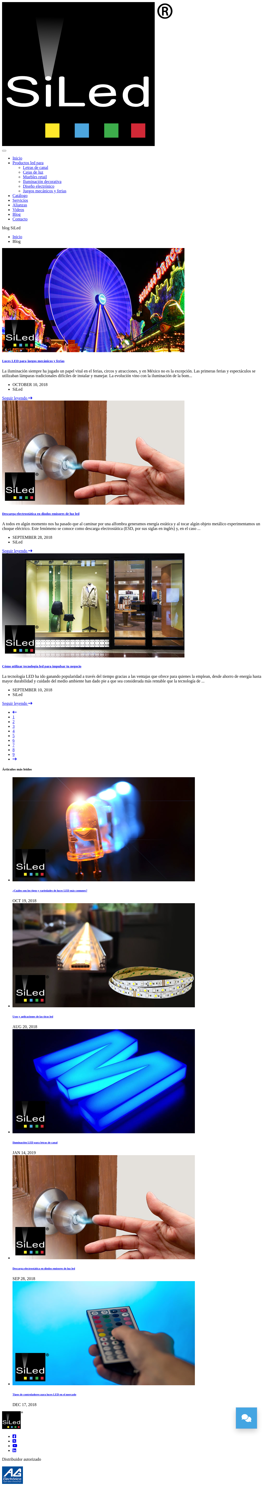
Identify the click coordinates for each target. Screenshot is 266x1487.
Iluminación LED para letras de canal (35, 1142)
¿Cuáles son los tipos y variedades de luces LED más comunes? (50, 890)
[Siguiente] (15, 759)
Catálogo (20, 195)
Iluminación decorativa (42, 181)
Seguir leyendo (17, 398)
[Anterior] (15, 712)
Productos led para (28, 163)
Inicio (17, 158)
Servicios (20, 200)
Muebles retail (35, 177)
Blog (17, 214)
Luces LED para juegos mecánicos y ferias (33, 361)
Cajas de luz (33, 172)
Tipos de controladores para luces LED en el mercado (44, 1394)
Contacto (20, 219)
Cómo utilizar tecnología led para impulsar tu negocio (41, 666)
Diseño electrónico (38, 186)
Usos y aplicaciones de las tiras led (33, 1016)
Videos (18, 209)
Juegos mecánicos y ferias (44, 191)
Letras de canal (35, 167)
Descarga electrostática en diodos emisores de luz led (40, 514)
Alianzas (20, 205)
